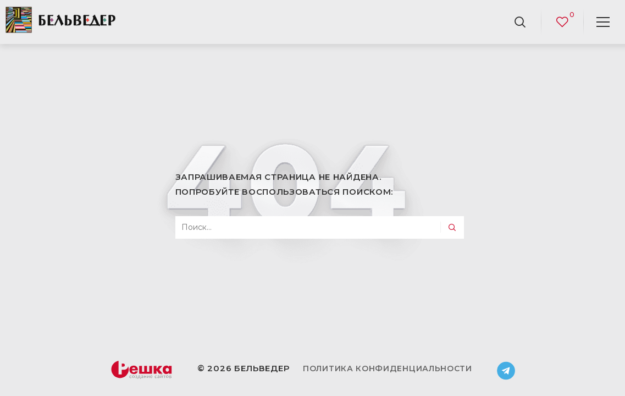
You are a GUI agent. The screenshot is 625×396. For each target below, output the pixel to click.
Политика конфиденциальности (387, 368)
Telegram (506, 371)
